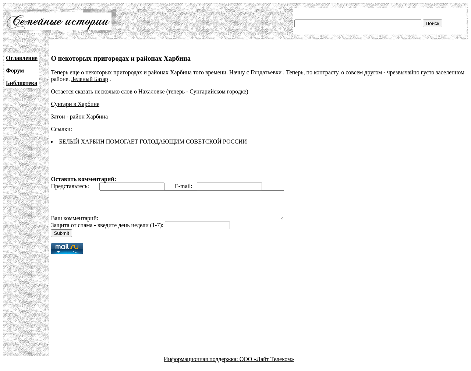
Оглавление (22, 58)
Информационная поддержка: (202, 364)
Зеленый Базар (89, 79)
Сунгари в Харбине (75, 104)
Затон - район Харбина (79, 116)
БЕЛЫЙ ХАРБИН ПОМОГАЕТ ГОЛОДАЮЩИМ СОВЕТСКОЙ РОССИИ (153, 141)
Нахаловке (151, 91)
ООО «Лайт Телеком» (267, 364)
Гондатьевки (266, 72)
